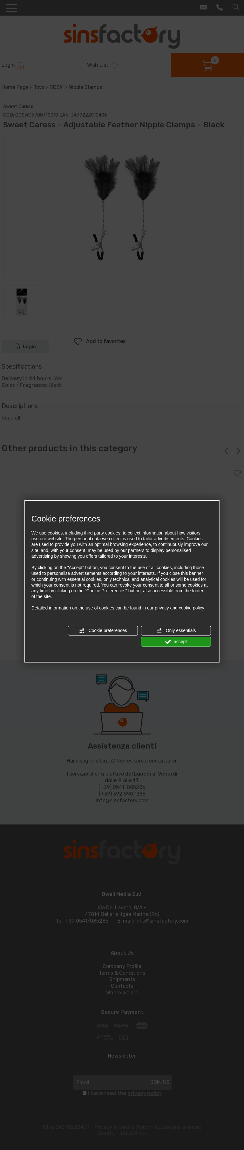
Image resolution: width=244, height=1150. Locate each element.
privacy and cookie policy (179, 607)
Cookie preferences (103, 631)
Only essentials (176, 631)
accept (176, 642)
